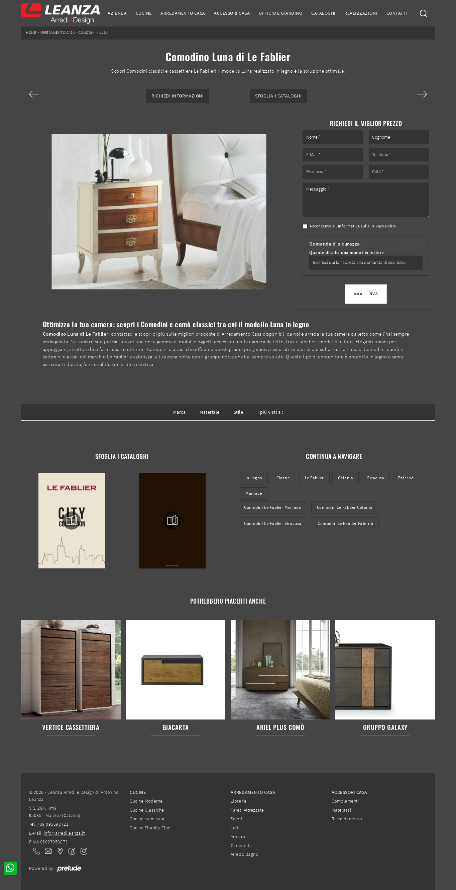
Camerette (241, 845)
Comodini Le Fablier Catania (344, 507)
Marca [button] (179, 412)
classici (283, 477)
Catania (345, 477)
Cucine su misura (147, 819)
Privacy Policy (383, 225)
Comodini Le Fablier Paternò (345, 523)
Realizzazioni (360, 13)
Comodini (87, 32)
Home (31, 32)
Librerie (238, 801)
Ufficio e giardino (280, 13)
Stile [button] (238, 412)
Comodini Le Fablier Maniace (272, 507)
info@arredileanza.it (64, 833)
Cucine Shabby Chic (150, 828)
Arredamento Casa (182, 13)
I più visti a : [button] (270, 412)
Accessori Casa (232, 13)
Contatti (397, 13)
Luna (103, 32)
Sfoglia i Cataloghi (278, 96)
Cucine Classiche (147, 810)
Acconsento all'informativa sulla (353, 225)
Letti (235, 828)
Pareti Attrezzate (247, 810)
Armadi (238, 836)
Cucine (144, 13)
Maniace (253, 493)
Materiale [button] (210, 412)
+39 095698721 (53, 824)
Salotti (237, 819)
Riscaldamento (347, 819)
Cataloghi (323, 13)
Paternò (406, 477)
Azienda (117, 13)
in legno (253, 477)
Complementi (345, 801)
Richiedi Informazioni (177, 96)
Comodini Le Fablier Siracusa (273, 523)
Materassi (341, 810)
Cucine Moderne (146, 801)
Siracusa (375, 477)
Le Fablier (314, 477)
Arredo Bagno (244, 854)
